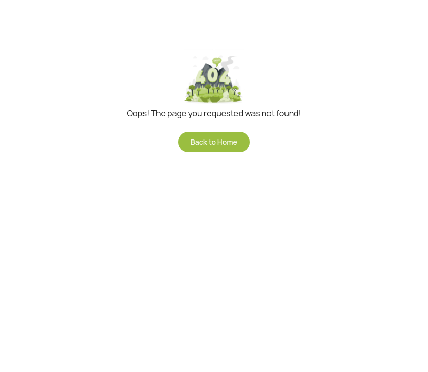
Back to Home (214, 142)
